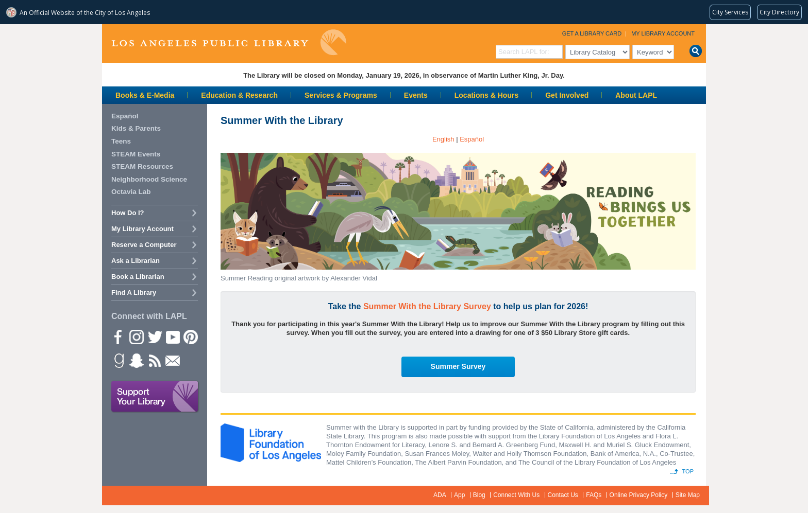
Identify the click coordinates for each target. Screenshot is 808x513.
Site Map (688, 495)
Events (416, 95)
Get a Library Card (592, 33)
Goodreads (118, 360)
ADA (439, 495)
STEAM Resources (142, 166)
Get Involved (566, 95)
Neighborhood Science (149, 179)
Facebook (118, 336)
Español (125, 116)
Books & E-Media (144, 95)
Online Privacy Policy (639, 495)
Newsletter (172, 360)
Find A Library (133, 292)
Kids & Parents (136, 128)
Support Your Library (155, 396)
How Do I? (127, 213)
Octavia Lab (131, 192)
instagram (136, 336)
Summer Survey (458, 366)
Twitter (154, 336)
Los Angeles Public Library (228, 42)
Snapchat (136, 360)
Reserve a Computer (143, 245)
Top (688, 471)
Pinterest (190, 336)
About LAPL (636, 95)
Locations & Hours (486, 95)
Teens (121, 141)
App (459, 495)
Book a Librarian (137, 276)
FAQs (593, 495)
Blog (479, 495)
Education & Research (239, 95)
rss (154, 360)
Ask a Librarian (135, 260)
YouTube (172, 336)
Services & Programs (341, 95)
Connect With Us (516, 495)
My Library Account (663, 33)
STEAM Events (135, 154)
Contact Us (563, 495)
